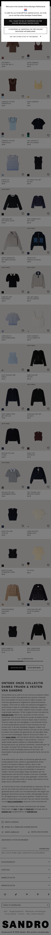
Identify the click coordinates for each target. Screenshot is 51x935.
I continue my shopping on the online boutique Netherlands (25, 30)
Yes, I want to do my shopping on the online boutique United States (25, 22)
